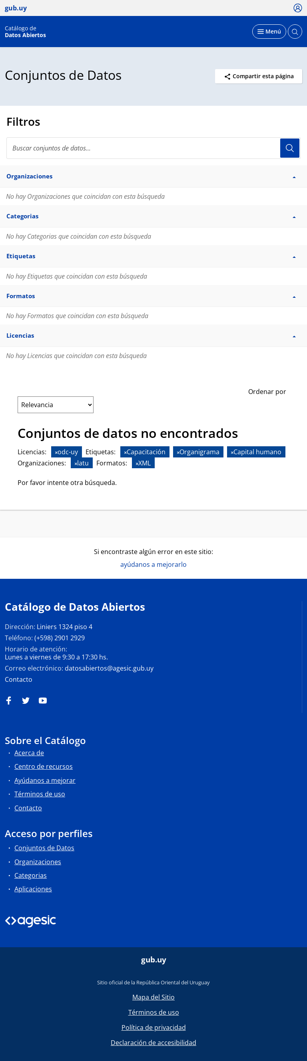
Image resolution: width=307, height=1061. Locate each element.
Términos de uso (39, 794)
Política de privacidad (154, 1027)
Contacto (18, 679)
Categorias (30, 875)
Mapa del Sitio (153, 997)
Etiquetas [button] (151, 256)
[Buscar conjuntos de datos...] (153, 148)
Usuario (289, 148)
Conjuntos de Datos (44, 847)
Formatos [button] (151, 296)
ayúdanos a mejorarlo (153, 564)
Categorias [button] (151, 216)
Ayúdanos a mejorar (45, 780)
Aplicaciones (33, 889)
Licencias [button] (151, 335)
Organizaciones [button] (151, 176)
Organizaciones (37, 861)
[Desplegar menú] (269, 31)
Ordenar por (267, 391)
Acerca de (29, 752)
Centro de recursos (43, 766)
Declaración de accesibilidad (153, 1042)
